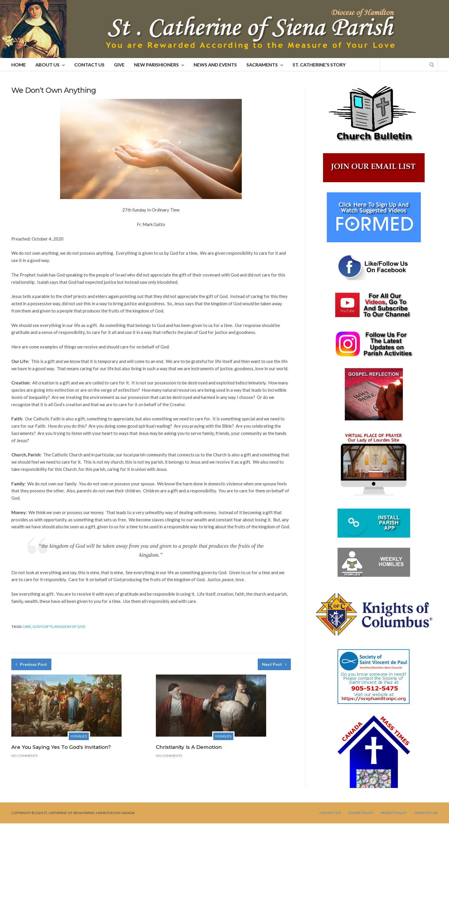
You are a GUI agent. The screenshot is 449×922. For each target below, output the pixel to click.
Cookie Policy (361, 813)
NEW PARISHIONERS (159, 65)
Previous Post (31, 664)
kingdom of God (69, 626)
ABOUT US (50, 65)
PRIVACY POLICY (394, 813)
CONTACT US (89, 64)
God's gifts (43, 626)
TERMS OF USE (426, 813)
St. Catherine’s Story (319, 64)
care (26, 626)
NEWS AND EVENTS (215, 64)
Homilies (79, 736)
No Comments (24, 755)
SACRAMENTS (264, 65)
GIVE (119, 64)
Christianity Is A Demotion (189, 747)
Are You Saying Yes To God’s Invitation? (61, 747)
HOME (18, 64)
